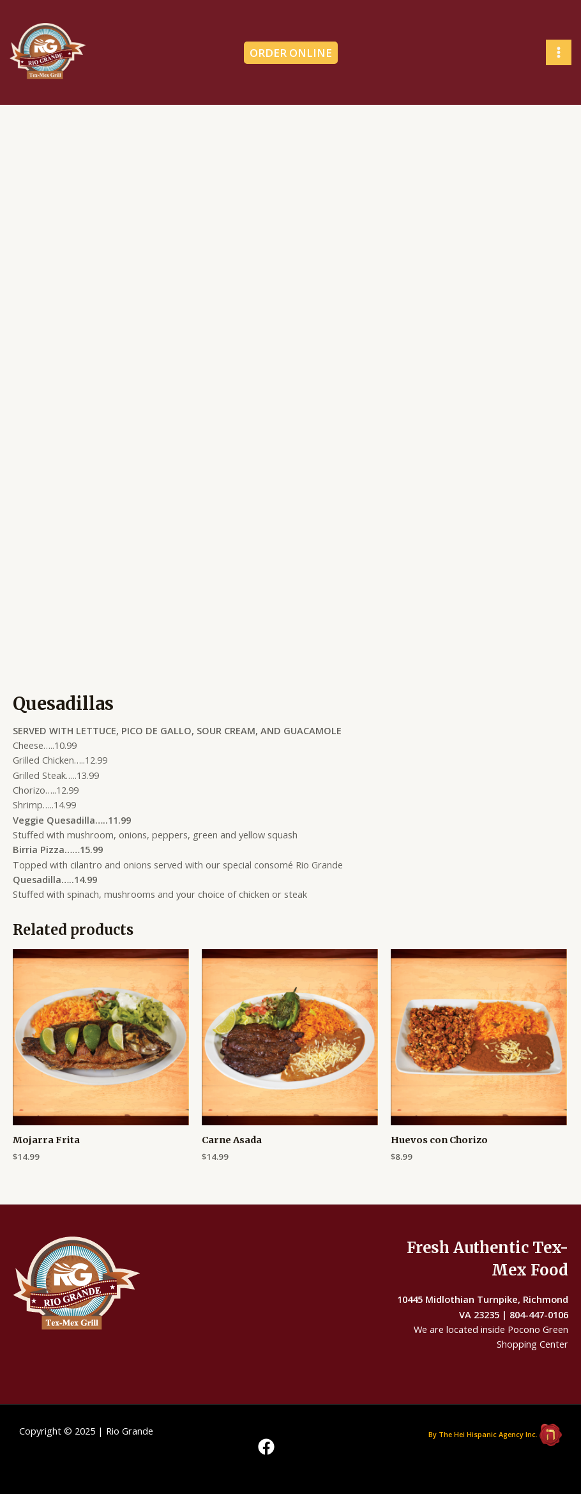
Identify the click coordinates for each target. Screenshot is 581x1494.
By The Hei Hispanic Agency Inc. (483, 1433)
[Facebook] (266, 1446)
